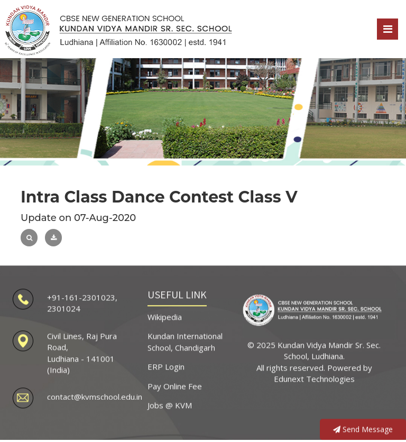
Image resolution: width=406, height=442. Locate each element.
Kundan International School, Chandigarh (185, 340)
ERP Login (165, 365)
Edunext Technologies (314, 377)
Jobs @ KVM (169, 403)
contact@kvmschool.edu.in (94, 395)
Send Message (363, 427)
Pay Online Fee (174, 384)
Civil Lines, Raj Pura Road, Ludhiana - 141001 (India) (82, 351)
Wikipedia (164, 315)
